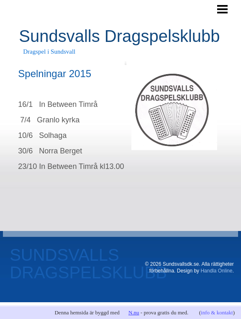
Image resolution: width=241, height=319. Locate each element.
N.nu (133, 312)
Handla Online (216, 271)
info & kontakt (217, 312)
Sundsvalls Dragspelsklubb (119, 36)
